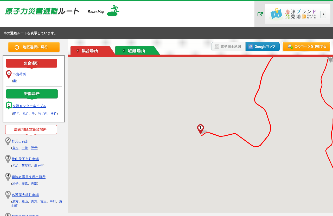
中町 (53, 201)
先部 (34, 183)
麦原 (25, 183)
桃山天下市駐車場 (25, 159)
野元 (16, 113)
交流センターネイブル (29, 106)
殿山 (25, 201)
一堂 (25, 147)
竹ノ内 (42, 113)
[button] (201, 129)
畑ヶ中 (38, 165)
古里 (43, 201)
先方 (34, 201)
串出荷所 (19, 74)
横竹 (53, 113)
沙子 (15, 183)
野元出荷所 (20, 141)
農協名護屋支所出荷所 (29, 177)
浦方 (15, 201)
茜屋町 (26, 165)
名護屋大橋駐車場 (25, 195)
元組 (25, 113)
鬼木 (15, 147)
